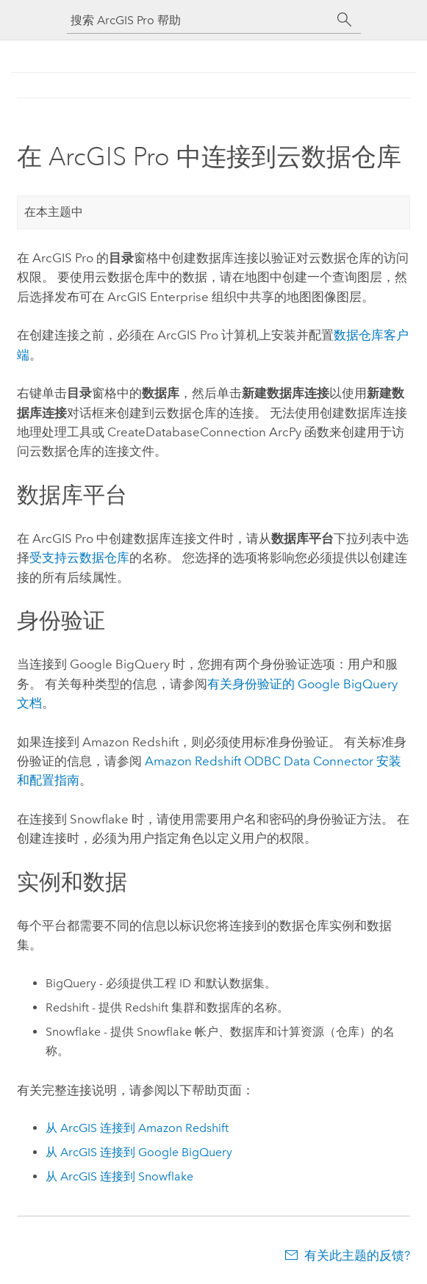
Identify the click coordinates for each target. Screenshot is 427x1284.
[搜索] (344, 19)
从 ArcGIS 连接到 (137, 1128)
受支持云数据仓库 (79, 557)
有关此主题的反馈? (357, 1255)
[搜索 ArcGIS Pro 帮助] (199, 20)
